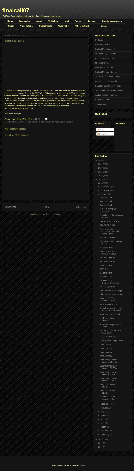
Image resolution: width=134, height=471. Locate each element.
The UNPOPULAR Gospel (111, 290)
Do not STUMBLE (108, 237)
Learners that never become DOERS (108, 361)
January (104, 434)
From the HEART (107, 257)
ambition (14, 122)
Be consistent (106, 273)
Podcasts (99, 40)
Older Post (81, 207)
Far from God (106, 197)
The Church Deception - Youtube (109, 90)
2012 (100, 443)
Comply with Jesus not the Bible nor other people (111, 309)
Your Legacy (105, 344)
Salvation (92, 21)
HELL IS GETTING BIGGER (108, 210)
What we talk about (108, 304)
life (67, 122)
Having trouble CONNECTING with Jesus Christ (109, 231)
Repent (78, 21)
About (39, 21)
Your (71, 122)
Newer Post (10, 207)
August (103, 408)
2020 (100, 160)
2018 (100, 168)
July (102, 411)
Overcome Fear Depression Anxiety (109, 281)
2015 (100, 179)
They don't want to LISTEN (108, 385)
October (104, 194)
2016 (100, 175)
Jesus (62, 122)
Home (10, 21)
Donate (104, 26)
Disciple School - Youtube (106, 81)
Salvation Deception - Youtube (108, 86)
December (105, 186)
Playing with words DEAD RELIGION (111, 331)
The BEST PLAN (107, 225)
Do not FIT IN (106, 277)
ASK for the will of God (110, 314)
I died (66, 21)
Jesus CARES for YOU (110, 221)
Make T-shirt (64, 26)
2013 (100, 439)
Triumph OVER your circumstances (109, 299)
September (105, 404)
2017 (100, 172)
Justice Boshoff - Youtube (106, 95)
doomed (27, 122)
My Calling (53, 21)
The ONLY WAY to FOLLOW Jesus (108, 252)
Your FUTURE (106, 265)
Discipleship (24, 21)
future (51, 122)
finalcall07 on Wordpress (106, 72)
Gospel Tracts (45, 26)
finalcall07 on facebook (105, 49)
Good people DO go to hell (111, 340)
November (105, 190)
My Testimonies (102, 63)
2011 (100, 447)
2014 (100, 183)
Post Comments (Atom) (50, 214)
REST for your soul (108, 337)
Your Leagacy (106, 348)
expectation (43, 122)
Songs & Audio (101, 104)
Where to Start (82, 26)
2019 (100, 164)
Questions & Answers (112, 21)
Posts (100, 130)
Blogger (83, 465)
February (104, 431)
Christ (21, 122)
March (103, 427)
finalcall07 (15, 10)
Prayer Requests (102, 100)
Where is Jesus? (107, 248)
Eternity (35, 122)
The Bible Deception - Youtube (108, 77)
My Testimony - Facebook (106, 54)
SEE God (104, 269)
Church (10, 26)
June (102, 415)
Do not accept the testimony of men (108, 398)
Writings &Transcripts (104, 58)
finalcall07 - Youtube (104, 67)
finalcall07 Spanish (103, 44)
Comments (103, 134)
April (102, 423)
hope (57, 122)
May (102, 419)
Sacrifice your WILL (108, 287)
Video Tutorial (26, 26)
